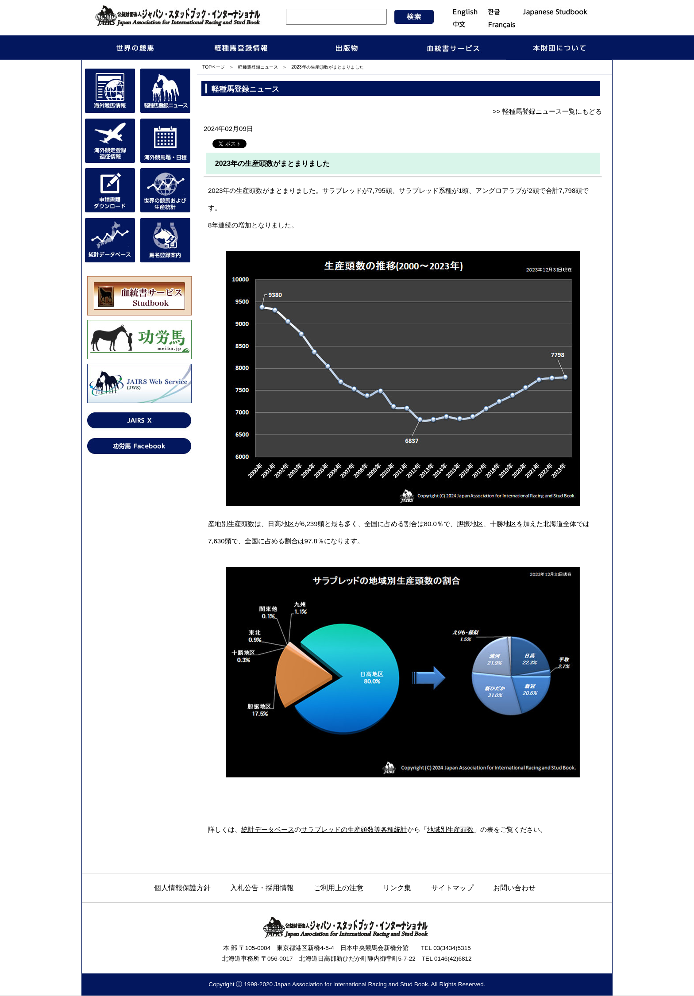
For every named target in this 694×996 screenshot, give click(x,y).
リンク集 (397, 888)
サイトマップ (452, 888)
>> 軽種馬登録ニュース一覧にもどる (547, 111)
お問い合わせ (514, 888)
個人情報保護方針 (182, 888)
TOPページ (213, 67)
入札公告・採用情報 (262, 888)
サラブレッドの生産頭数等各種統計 (354, 829)
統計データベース (267, 829)
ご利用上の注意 (338, 888)
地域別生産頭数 (450, 829)
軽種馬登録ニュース (258, 67)
